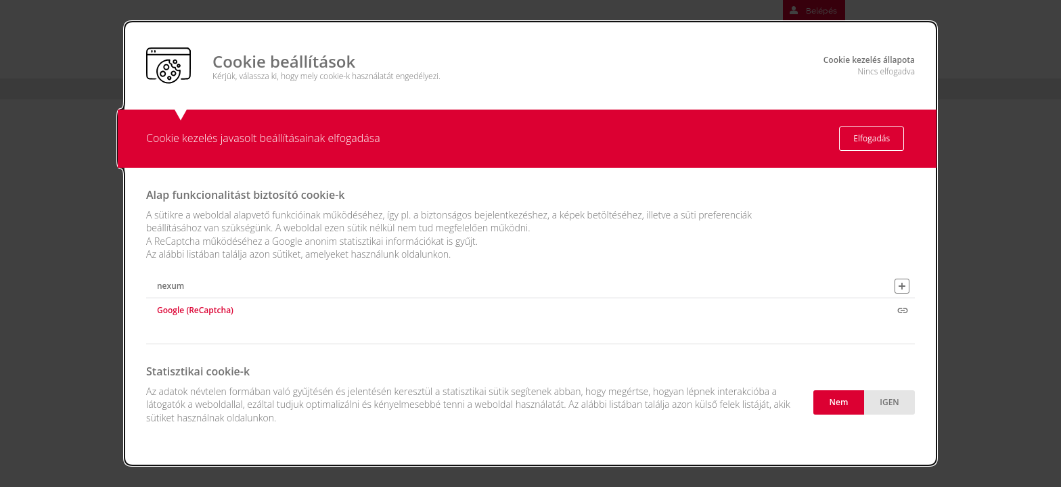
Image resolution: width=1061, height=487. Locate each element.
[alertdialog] (530, 243)
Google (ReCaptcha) (195, 310)
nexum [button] (170, 286)
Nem (839, 402)
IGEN (889, 402)
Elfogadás (871, 138)
